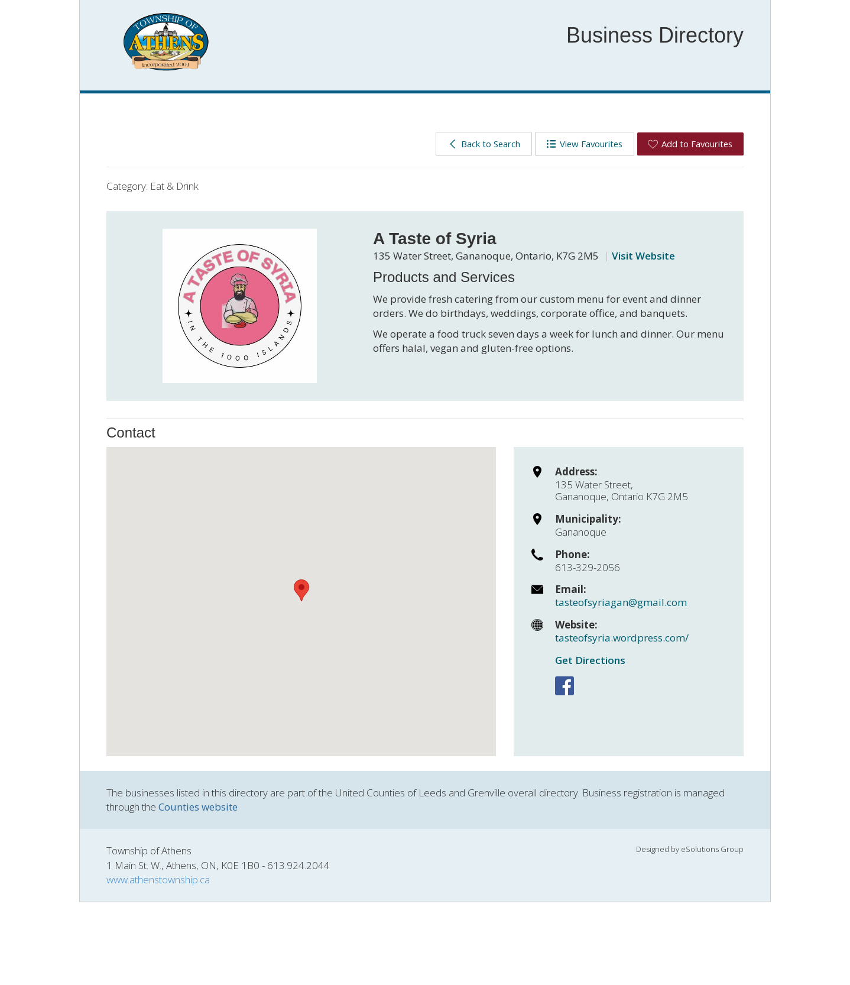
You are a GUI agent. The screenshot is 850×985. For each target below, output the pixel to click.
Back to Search (483, 144)
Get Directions (590, 660)
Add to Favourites (690, 144)
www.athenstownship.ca (158, 879)
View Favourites (584, 144)
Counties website (198, 807)
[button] (301, 590)
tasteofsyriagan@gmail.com (621, 602)
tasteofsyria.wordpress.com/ (622, 637)
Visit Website (643, 256)
